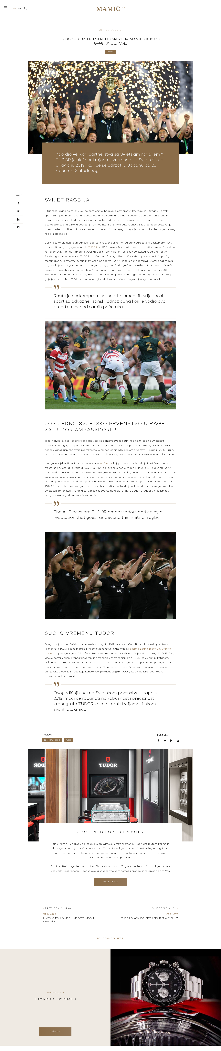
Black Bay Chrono (52, 740)
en (19, 8)
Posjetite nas (110, 884)
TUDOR (92, 247)
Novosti (110, 51)
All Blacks (106, 463)
